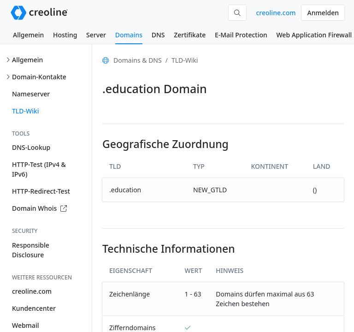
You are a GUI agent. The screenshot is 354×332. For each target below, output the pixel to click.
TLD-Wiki (25, 111)
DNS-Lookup (31, 147)
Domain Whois (39, 208)
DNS (158, 34)
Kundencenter (34, 308)
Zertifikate (190, 34)
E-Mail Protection (241, 34)
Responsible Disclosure (30, 250)
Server (96, 34)
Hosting (65, 34)
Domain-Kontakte (39, 76)
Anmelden (323, 12)
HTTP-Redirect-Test (41, 191)
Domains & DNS (137, 60)
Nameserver (31, 93)
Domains (128, 34)
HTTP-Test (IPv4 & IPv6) (39, 169)
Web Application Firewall (314, 34)
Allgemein (28, 34)
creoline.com (275, 12)
